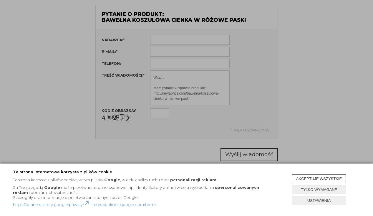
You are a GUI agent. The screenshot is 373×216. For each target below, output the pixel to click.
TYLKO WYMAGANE (319, 189)
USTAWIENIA (319, 200)
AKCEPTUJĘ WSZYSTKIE (319, 179)
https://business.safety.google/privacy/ (51, 204)
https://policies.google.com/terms (124, 204)
